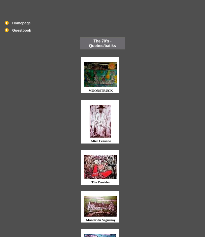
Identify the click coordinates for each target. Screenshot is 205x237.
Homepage (21, 23)
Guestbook (21, 30)
